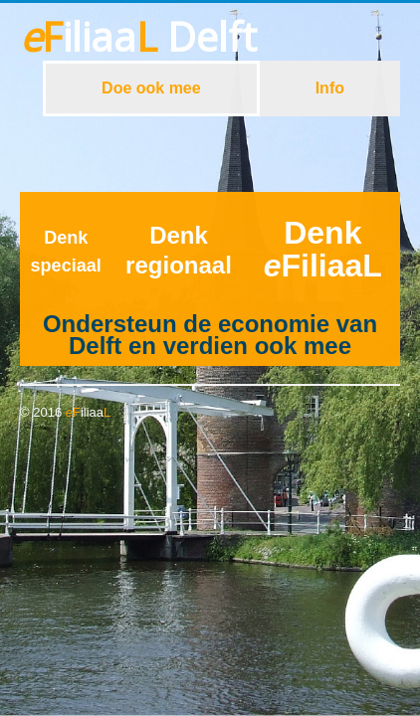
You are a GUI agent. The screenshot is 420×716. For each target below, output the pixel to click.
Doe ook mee (151, 88)
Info (329, 88)
